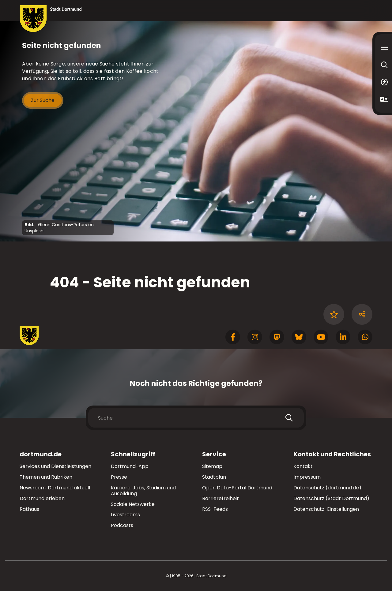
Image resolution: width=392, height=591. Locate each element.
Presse (119, 477)
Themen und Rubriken (46, 477)
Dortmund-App (130, 466)
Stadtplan (214, 477)
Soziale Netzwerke (133, 504)
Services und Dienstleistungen (55, 466)
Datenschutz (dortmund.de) (327, 487)
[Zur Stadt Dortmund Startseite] (51, 18)
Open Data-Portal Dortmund (237, 487)
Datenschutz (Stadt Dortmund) (331, 498)
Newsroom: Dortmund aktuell (55, 487)
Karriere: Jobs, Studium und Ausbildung (143, 490)
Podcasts (122, 525)
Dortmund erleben (42, 498)
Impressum (307, 477)
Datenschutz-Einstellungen (326, 509)
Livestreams (125, 514)
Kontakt (303, 466)
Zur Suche (43, 100)
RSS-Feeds (215, 509)
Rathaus (29, 509)
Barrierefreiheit (220, 498)
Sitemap (212, 466)
